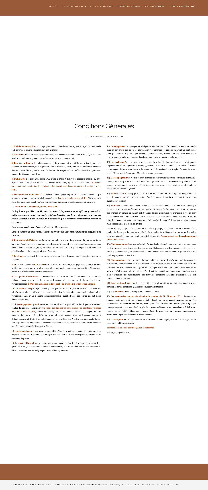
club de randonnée (101, 6)
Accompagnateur (154, 6)
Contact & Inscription (181, 6)
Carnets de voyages (128, 6)
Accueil (53, 6)
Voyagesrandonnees (74, 6)
